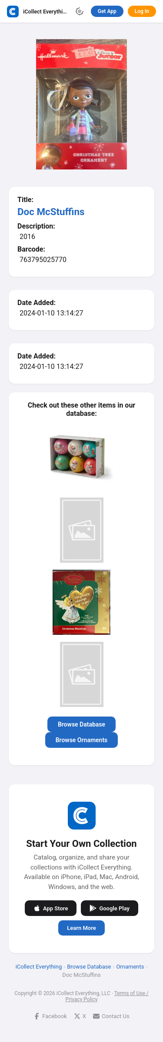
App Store (50, 908)
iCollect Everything (39, 966)
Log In (142, 11)
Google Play (110, 908)
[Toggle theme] (79, 11)
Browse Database (81, 724)
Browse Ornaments (82, 740)
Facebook (50, 1016)
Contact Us (111, 1016)
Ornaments (130, 966)
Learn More (81, 928)
